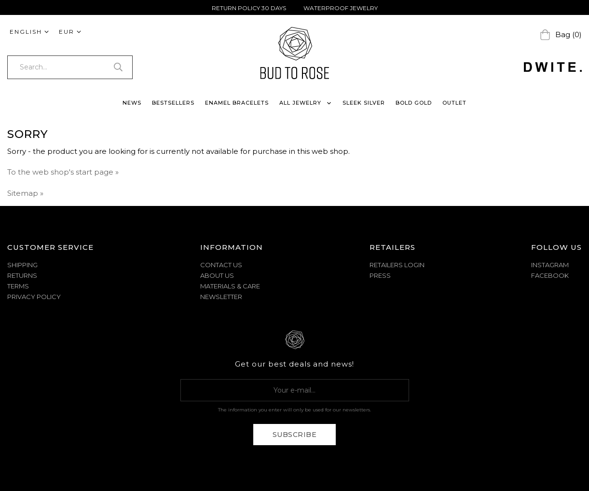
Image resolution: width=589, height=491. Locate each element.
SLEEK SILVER (363, 102)
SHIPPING (22, 265)
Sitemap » (25, 193)
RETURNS (22, 275)
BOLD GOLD (414, 102)
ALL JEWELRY (305, 102)
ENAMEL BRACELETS (237, 102)
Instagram (550, 265)
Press (380, 275)
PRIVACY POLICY (34, 296)
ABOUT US (217, 275)
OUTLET (454, 102)
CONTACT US (221, 265)
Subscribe (295, 434)
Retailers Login (397, 265)
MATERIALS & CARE (230, 286)
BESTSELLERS (173, 102)
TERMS (18, 286)
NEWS (132, 102)
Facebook (550, 275)
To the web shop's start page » (63, 172)
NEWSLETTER (221, 296)
